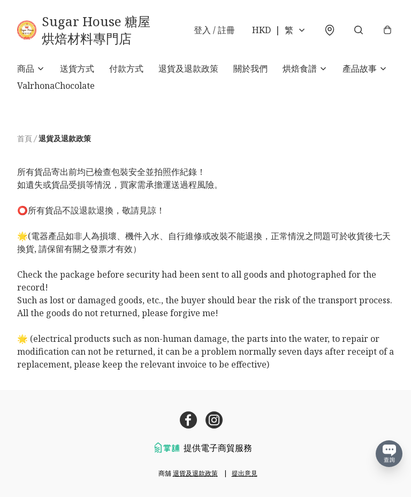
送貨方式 (77, 68)
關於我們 (250, 68)
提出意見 (244, 473)
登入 (214, 30)
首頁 (24, 138)
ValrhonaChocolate (56, 85)
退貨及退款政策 (188, 68)
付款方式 (126, 68)
